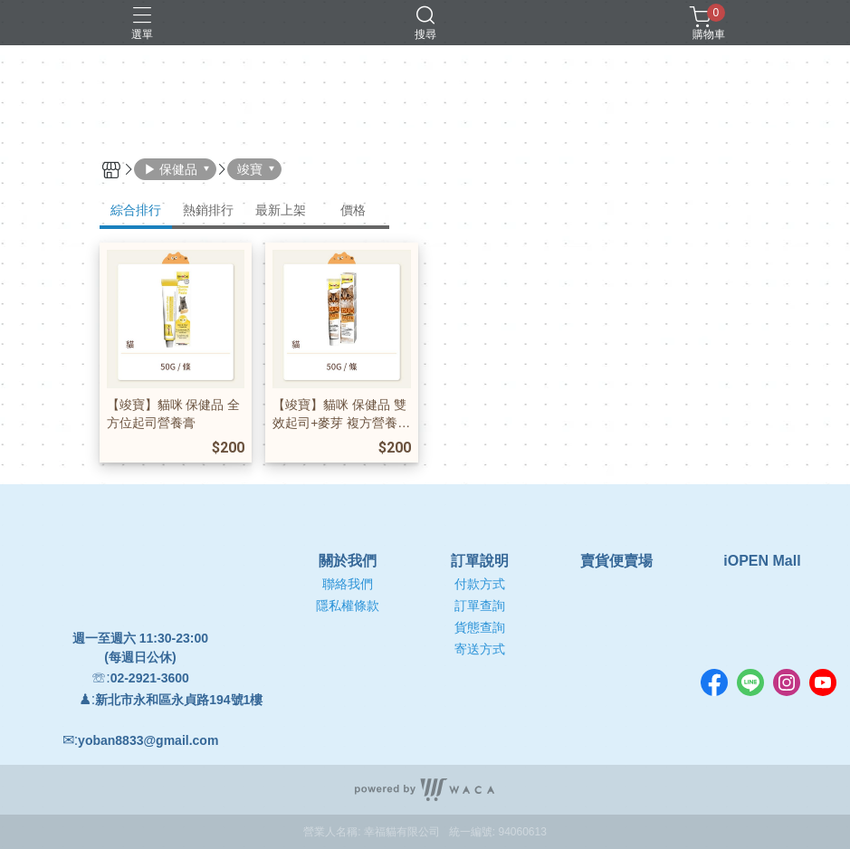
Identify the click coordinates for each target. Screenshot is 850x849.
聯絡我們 (347, 583)
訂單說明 (480, 561)
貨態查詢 (479, 627)
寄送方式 (479, 649)
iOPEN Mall (761, 561)
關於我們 (348, 561)
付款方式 (479, 583)
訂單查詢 (479, 605)
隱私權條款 (347, 605)
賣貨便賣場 (616, 561)
